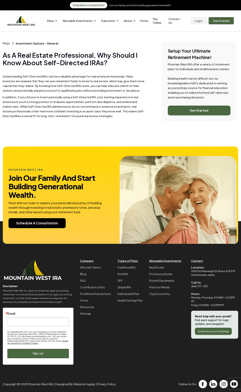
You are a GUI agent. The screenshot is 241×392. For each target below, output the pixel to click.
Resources (87, 307)
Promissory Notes (160, 274)
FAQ (83, 280)
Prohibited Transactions (95, 293)
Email (11, 313)
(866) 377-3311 (199, 286)
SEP (120, 280)
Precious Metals (159, 287)
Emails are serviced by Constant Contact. (37, 342)
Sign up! (38, 353)
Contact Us (174, 20)
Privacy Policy (106, 384)
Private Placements (161, 280)
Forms (144, 20)
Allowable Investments (165, 260)
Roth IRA (122, 274)
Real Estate (156, 267)
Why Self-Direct (90, 267)
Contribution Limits (92, 287)
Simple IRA (124, 287)
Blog (83, 274)
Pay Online (157, 20)
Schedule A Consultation (37, 223)
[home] (21, 21)
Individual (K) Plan (128, 293)
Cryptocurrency (159, 293)
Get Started (221, 20)
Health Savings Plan (130, 300)
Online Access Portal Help (213, 331)
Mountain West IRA (40, 384)
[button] (51, 20)
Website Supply (84, 384)
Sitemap (85, 313)
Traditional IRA (126, 267)
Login (198, 20)
